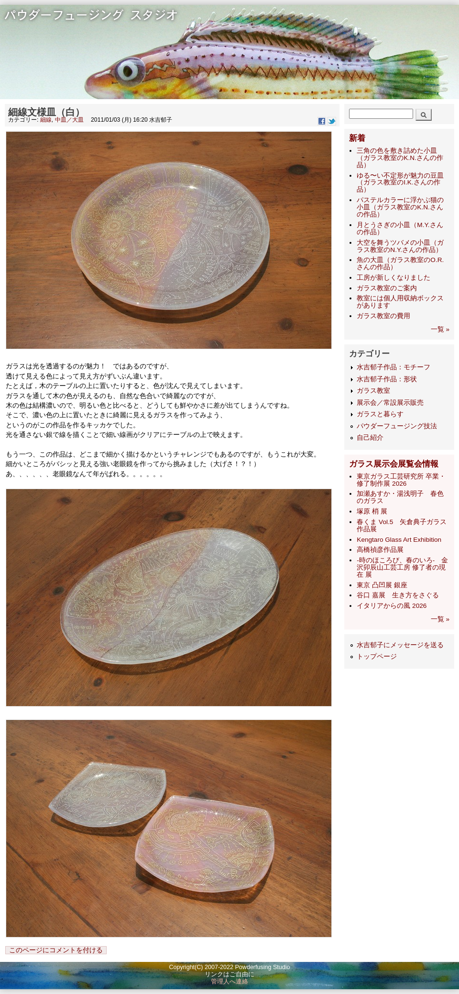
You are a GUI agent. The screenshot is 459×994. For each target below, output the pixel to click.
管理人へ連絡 (229, 981)
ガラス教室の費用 (383, 316)
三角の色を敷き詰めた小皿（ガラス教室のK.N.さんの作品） (400, 158)
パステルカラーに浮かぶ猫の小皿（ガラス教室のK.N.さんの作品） (400, 207)
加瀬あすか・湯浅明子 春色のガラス (400, 497)
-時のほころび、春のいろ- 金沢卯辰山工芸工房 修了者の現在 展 (402, 567)
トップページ (377, 656)
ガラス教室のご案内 (387, 288)
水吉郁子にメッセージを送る (400, 645)
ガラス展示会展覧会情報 (393, 463)
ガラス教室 (373, 390)
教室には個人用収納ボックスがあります (400, 302)
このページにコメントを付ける (56, 950)
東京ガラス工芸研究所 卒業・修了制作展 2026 (401, 480)
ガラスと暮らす (380, 414)
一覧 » (440, 329)
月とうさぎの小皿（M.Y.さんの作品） (400, 228)
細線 (46, 119)
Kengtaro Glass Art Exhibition (399, 539)
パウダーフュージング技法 (397, 426)
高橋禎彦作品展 (380, 549)
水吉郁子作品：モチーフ (393, 367)
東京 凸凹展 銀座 (382, 585)
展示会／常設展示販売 (390, 402)
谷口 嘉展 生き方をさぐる (398, 595)
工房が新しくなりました (393, 277)
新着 (357, 138)
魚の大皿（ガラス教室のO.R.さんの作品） (400, 263)
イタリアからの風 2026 (391, 605)
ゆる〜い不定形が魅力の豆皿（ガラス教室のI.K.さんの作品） (400, 183)
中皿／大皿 (69, 119)
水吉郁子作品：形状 (387, 379)
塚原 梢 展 (372, 511)
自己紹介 (370, 437)
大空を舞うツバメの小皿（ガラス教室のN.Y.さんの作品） (400, 246)
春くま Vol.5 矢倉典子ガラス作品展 (402, 525)
